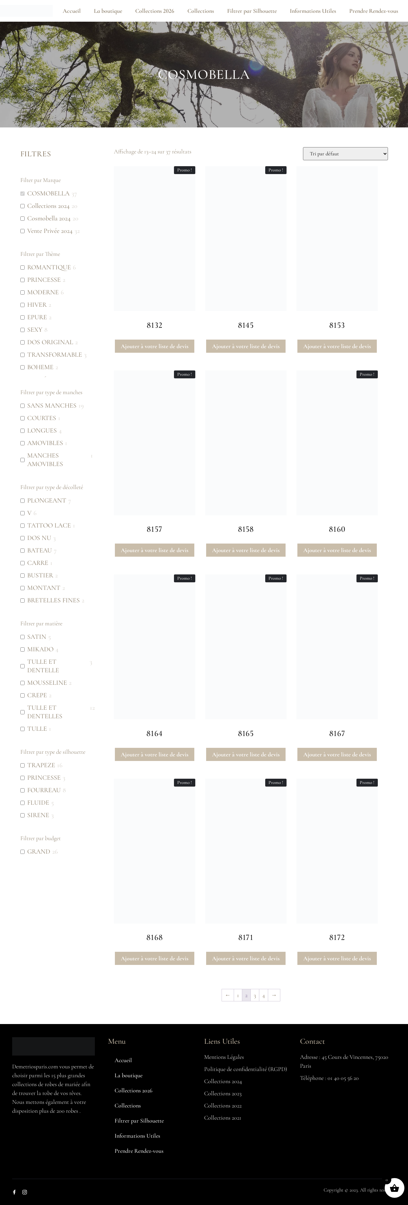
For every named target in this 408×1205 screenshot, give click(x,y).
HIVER (37, 305)
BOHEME (40, 367)
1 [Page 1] (238, 995)
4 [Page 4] (263, 995)
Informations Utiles (313, 10)
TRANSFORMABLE (54, 355)
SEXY (34, 330)
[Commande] (345, 153)
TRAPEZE (41, 765)
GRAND (38, 852)
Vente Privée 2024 (50, 231)
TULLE (37, 729)
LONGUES (42, 431)
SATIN (36, 637)
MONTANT (43, 588)
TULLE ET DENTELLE (43, 666)
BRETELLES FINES (53, 600)
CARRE (37, 563)
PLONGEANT (46, 500)
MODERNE (43, 292)
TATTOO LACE (49, 525)
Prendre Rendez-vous (373, 10)
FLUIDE (38, 803)
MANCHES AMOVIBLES (45, 460)
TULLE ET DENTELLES (44, 712)
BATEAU (39, 550)
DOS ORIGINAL (50, 342)
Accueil (72, 10)
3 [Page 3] (255, 995)
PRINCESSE (44, 280)
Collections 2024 (48, 206)
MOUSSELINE (47, 683)
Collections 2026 (154, 10)
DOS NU (39, 538)
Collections (200, 10)
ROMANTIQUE (49, 267)
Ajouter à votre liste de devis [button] (154, 346)
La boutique (108, 10)
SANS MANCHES (51, 406)
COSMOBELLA (48, 193)
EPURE (37, 317)
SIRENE (38, 815)
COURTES (41, 418)
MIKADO (40, 649)
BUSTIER (40, 575)
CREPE (37, 695)
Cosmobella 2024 (49, 218)
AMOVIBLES (45, 443)
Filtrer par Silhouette (252, 10)
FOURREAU (44, 790)
